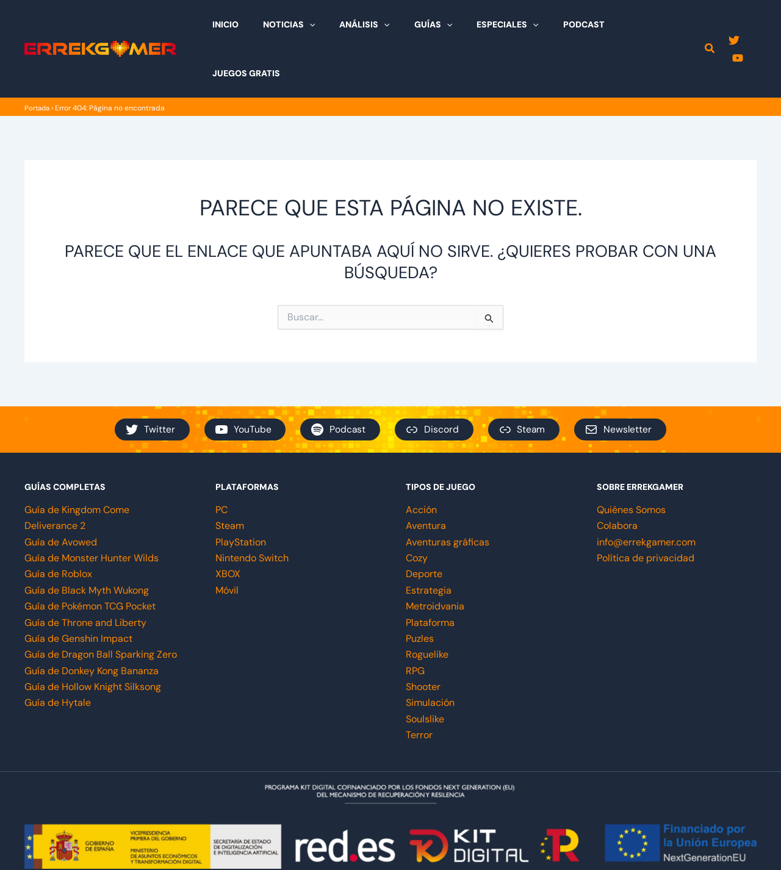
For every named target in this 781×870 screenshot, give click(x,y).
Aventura (426, 476)
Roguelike (427, 605)
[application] (332, 24)
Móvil (227, 541)
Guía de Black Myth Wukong (86, 541)
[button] (709, 25)
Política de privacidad (645, 509)
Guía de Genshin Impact (78, 589)
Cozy (417, 509)
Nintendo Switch (252, 509)
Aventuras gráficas (447, 493)
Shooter (423, 637)
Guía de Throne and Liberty (85, 573)
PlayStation (240, 493)
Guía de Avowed (60, 493)
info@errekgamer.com (646, 493)
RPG (415, 622)
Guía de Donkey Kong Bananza (91, 622)
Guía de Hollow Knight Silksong (92, 637)
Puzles (420, 589)
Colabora (617, 476)
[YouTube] (751, 25)
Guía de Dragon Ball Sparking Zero (100, 605)
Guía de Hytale (57, 653)
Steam (229, 476)
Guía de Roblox (58, 525)
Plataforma (430, 573)
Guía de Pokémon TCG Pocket (90, 557)
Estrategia (429, 541)
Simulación (430, 653)
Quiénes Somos (631, 461)
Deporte (424, 525)
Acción (421, 461)
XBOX (227, 525)
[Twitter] (732, 25)
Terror (419, 686)
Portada (38, 59)
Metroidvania (435, 557)
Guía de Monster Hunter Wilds (91, 509)
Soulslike (425, 670)
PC (221, 461)
